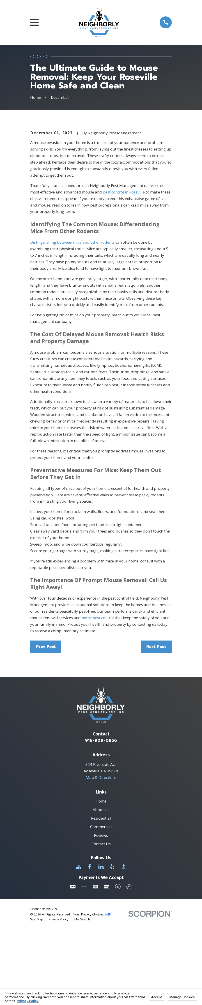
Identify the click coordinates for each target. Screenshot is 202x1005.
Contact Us (101, 920)
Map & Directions (101, 854)
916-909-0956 (101, 817)
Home (101, 877)
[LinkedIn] (101, 943)
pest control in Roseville (124, 268)
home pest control (98, 694)
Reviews (101, 911)
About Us (101, 886)
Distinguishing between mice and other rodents (72, 318)
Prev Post (46, 723)
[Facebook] (89, 943)
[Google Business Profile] (78, 943)
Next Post (156, 723)
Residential (101, 894)
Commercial (101, 903)
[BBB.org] (123, 943)
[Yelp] (112, 943)
